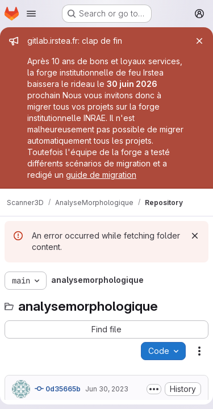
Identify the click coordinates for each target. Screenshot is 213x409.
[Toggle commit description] (154, 389)
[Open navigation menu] (31, 14)
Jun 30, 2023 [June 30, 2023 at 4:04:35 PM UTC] (106, 389)
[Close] (199, 41)
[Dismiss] (195, 236)
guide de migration (101, 175)
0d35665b (58, 388)
